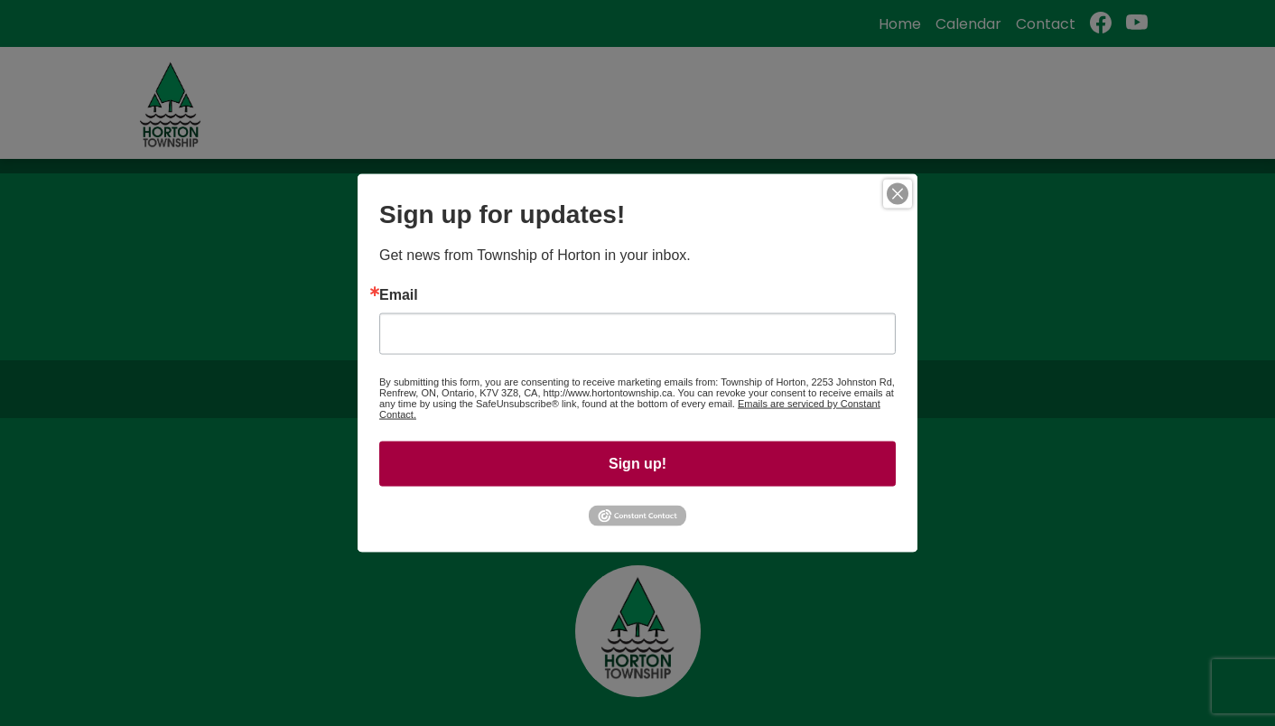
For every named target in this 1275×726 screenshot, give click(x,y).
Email (398, 295)
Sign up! (637, 463)
